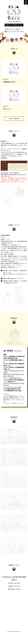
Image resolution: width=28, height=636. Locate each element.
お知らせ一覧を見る (14, 118)
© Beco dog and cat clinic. (14, 631)
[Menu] (26, 2)
